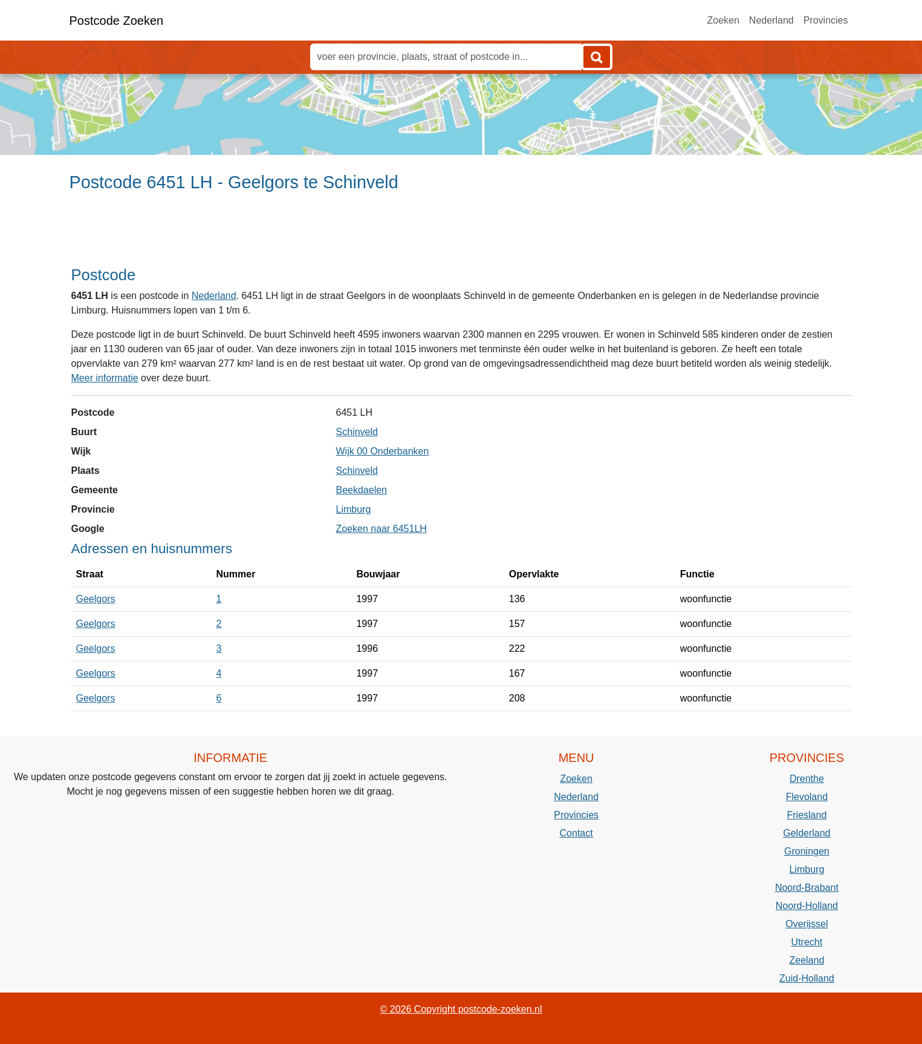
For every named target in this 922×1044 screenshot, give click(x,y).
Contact (576, 833)
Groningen (806, 851)
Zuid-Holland (806, 978)
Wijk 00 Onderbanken (382, 451)
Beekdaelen (362, 490)
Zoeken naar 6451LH (381, 529)
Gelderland (806, 833)
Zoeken (723, 20)
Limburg (353, 509)
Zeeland (806, 960)
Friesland (806, 815)
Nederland (771, 20)
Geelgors (95, 599)
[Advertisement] (461, 234)
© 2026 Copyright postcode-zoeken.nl (461, 1009)
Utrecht (807, 942)
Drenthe (807, 778)
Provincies (826, 20)
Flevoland (807, 797)
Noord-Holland (807, 906)
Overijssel (806, 924)
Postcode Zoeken (117, 20)
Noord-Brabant (807, 887)
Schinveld (357, 432)
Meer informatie (104, 378)
